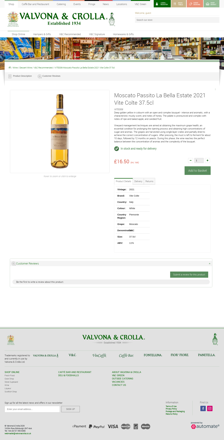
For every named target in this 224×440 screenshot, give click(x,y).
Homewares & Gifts (123, 34)
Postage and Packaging (175, 411)
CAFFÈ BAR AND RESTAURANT (74, 372)
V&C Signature (97, 34)
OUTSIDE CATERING (122, 378)
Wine (15, 67)
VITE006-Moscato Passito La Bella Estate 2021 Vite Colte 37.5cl (84, 67)
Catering (61, 4)
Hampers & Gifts (42, 34)
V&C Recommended (70, 34)
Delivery (138, 181)
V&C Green (140, 4)
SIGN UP (70, 409)
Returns (149, 181)
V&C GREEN (118, 375)
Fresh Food (10, 375)
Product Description (22, 76)
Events (77, 4)
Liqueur (8, 388)
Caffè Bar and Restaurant (35, 4)
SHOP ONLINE (12, 372)
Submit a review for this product (189, 274)
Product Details (123, 181)
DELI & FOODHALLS (68, 375)
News (106, 4)
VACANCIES (118, 381)
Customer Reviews (51, 76)
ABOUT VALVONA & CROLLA (126, 372)
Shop (11, 4)
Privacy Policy (171, 408)
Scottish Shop (11, 391)
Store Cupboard (11, 381)
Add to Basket (197, 170)
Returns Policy (172, 414)
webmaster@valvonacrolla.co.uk (18, 433)
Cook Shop (9, 378)
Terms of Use (171, 406)
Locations (121, 4)
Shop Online (18, 34)
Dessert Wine (25, 67)
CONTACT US (119, 384)
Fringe (91, 4)
